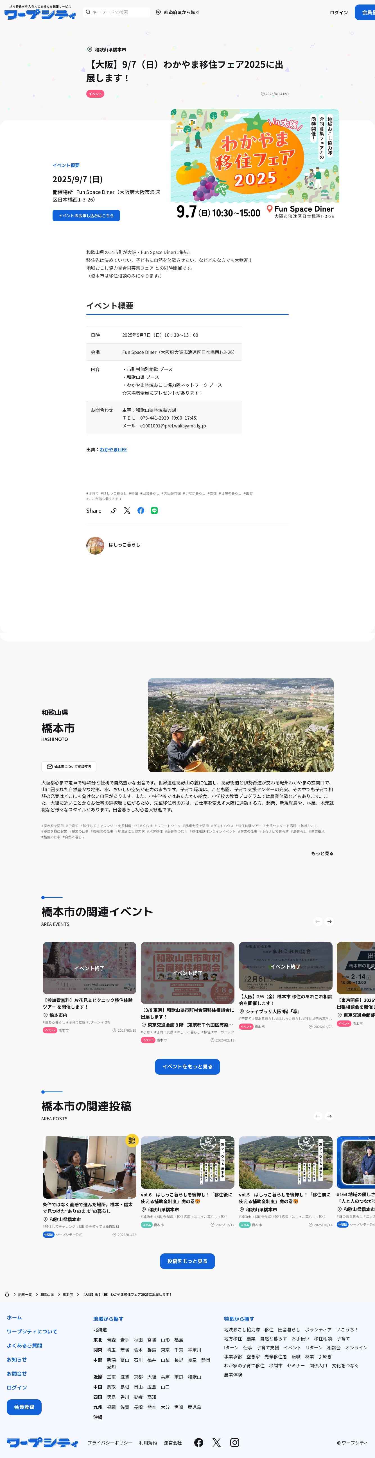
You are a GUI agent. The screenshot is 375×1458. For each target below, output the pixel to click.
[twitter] (127, 510)
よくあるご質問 (24, 1345)
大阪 (151, 1376)
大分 (165, 1407)
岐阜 (192, 1359)
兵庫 (165, 1376)
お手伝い (301, 1338)
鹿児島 (194, 1407)
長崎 (138, 1407)
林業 (309, 1356)
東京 (165, 1349)
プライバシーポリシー (109, 1442)
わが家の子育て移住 (244, 1365)
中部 (97, 1359)
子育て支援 (268, 1347)
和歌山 (194, 1376)
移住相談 (323, 1338)
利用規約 (148, 1442)
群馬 (151, 1349)
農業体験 (233, 1374)
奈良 (178, 1376)
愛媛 (138, 1396)
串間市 (276, 1365)
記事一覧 (25, 1294)
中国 (97, 1386)
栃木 (138, 1349)
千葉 (178, 1349)
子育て (343, 1338)
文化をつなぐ (345, 1365)
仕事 (247, 1347)
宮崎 (178, 1407)
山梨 (165, 1359)
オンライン (356, 1347)
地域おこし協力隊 (242, 1329)
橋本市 (68, 1294)
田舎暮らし (289, 1329)
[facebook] (140, 510)
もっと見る (322, 853)
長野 (178, 1359)
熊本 (151, 1407)
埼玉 (111, 1349)
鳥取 (111, 1386)
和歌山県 (47, 1294)
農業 (251, 1338)
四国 (97, 1396)
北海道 (100, 1329)
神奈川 (194, 1349)
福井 (151, 1359)
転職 (296, 1356)
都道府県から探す (177, 12)
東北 (97, 1339)
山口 (165, 1386)
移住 (269, 1329)
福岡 (111, 1407)
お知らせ (17, 1359)
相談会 (334, 1347)
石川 (138, 1359)
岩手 (124, 1339)
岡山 (138, 1386)
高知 (151, 1396)
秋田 (138, 1339)
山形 (165, 1339)
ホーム (14, 1317)
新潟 (111, 1359)
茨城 (124, 1349)
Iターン (231, 1347)
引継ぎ (325, 1356)
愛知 (111, 1366)
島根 (124, 1386)
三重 (111, 1376)
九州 (97, 1407)
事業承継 (233, 1356)
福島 (178, 1339)
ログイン (339, 13)
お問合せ (17, 1373)
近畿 (97, 1376)
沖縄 (97, 1417)
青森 (111, 1339)
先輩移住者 (276, 1356)
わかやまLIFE (113, 449)
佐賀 (124, 1407)
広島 (151, 1386)
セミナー (296, 1365)
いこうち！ (347, 1329)
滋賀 (124, 1376)
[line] (154, 510)
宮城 (151, 1339)
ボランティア (318, 1329)
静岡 (205, 1359)
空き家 (253, 1356)
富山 (124, 1359)
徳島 (111, 1396)
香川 (124, 1396)
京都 (138, 1376)
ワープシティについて (32, 1331)
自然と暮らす (273, 1338)
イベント (293, 1347)
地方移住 (233, 1338)
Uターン (314, 1347)
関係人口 (318, 1365)
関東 (97, 1349)
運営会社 (173, 1442)
